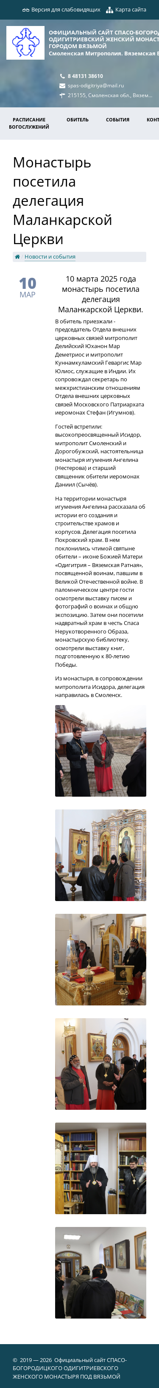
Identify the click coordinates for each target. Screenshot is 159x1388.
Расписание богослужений (29, 123)
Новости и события (50, 256)
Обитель (78, 119)
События (117, 119)
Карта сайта (130, 9)
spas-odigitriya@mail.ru (96, 85)
